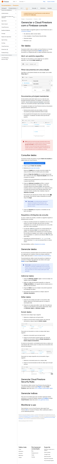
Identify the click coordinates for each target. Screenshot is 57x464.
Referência (43, 8)
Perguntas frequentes (48, 458)
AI (21, 8)
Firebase (23, 19)
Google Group (47, 454)
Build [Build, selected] (27, 8)
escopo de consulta (34, 168)
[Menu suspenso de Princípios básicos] (18, 8)
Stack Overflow (47, 452)
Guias (20, 449)
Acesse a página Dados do (34, 163)
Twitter (32, 455)
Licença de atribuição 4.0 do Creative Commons (28, 416)
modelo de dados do (42, 255)
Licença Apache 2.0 (28, 417)
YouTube (33, 457)
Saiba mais (33, 14)
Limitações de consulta (39, 244)
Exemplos (50, 8)
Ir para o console (50, 1)
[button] (7, 10)
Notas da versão (47, 456)
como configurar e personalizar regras (44, 388)
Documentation (6, 5)
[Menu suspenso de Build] (16, 1)
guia (45, 398)
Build (14, 1)
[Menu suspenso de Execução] (25, 1)
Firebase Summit (34, 453)
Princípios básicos (13, 8)
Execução (21, 1)
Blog (44, 1)
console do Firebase (26, 31)
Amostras (21, 453)
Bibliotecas (21, 455)
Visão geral (4, 8)
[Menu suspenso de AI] (23, 8)
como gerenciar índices (43, 399)
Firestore (15, 5)
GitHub (20, 457)
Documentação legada (49, 460)
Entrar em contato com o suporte (49, 450)
